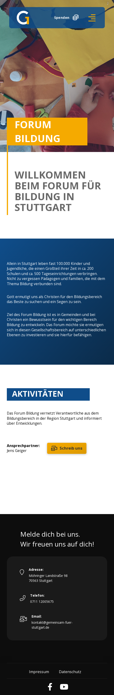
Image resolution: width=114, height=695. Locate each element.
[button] (92, 17)
